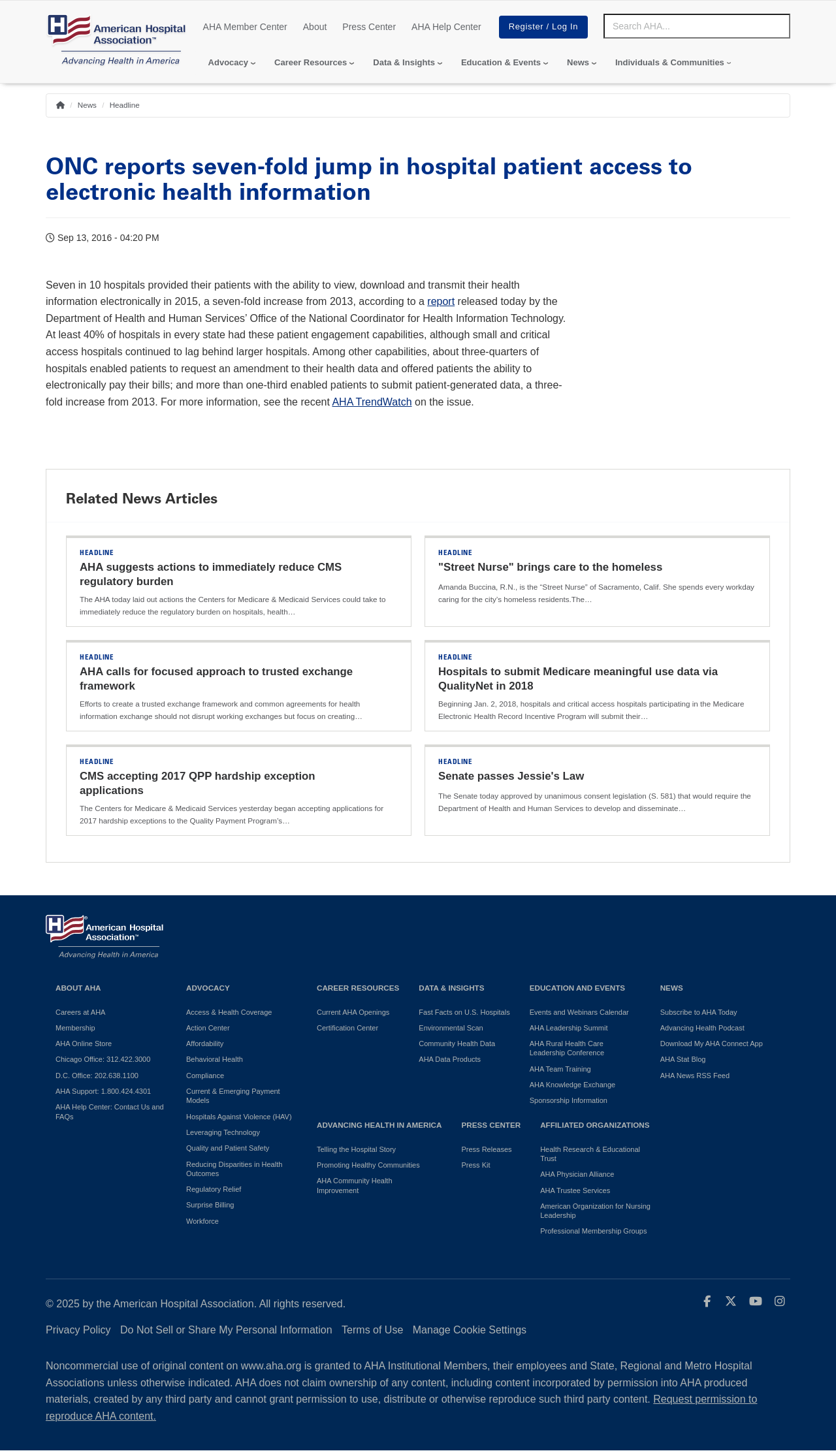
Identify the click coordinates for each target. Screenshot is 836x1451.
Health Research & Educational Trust (590, 1153)
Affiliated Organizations (594, 1125)
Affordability (204, 1043)
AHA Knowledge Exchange (572, 1085)
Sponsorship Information (568, 1100)
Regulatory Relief (213, 1189)
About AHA (78, 987)
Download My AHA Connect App (711, 1043)
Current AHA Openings (353, 1012)
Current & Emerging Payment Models (233, 1095)
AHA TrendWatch (371, 401)
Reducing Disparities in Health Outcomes (234, 1168)
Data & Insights (404, 62)
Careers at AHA (80, 1012)
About (315, 27)
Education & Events (501, 62)
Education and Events (577, 987)
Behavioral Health (214, 1059)
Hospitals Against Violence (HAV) (239, 1117)
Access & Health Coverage (229, 1012)
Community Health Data (457, 1043)
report (441, 301)
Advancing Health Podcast (702, 1028)
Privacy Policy (78, 1329)
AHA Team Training (560, 1069)
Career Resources (310, 62)
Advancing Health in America (379, 1125)
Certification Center (347, 1028)
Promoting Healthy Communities (368, 1165)
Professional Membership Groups (593, 1231)
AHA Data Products (450, 1059)
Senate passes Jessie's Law (511, 776)
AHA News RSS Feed (695, 1075)
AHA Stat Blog (683, 1059)
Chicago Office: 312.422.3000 (103, 1059)
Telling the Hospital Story (356, 1149)
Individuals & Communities (669, 62)
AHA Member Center (245, 27)
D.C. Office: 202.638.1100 (97, 1075)
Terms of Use (372, 1329)
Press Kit (475, 1165)
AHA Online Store (84, 1043)
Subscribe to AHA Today (698, 1012)
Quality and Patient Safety (227, 1148)
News (578, 62)
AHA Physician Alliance (577, 1174)
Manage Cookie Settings (469, 1329)
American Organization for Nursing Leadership (595, 1210)
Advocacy (228, 62)
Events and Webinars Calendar (579, 1012)
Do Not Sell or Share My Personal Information (226, 1329)
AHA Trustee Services (575, 1190)
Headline (125, 105)
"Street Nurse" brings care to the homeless (550, 567)
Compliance (205, 1075)
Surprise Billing (210, 1205)
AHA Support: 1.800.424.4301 (103, 1091)
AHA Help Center (446, 27)
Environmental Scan (451, 1028)
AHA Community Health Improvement (355, 1185)
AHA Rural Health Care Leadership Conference (567, 1048)
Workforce (202, 1221)
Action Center (208, 1028)
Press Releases (486, 1149)
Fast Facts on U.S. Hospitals (464, 1012)
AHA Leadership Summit (569, 1028)
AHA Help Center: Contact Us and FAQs (110, 1111)
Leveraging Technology (223, 1132)
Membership (75, 1028)
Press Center (369, 27)
